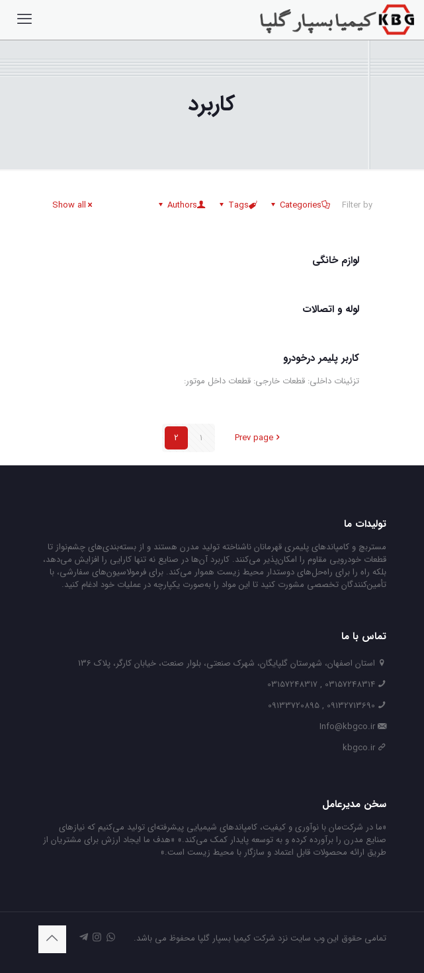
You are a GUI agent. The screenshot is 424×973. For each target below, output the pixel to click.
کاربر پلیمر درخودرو (321, 358)
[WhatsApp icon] (111, 938)
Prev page (258, 438)
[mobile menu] (24, 20)
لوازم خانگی (335, 260)
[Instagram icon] (97, 938)
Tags (237, 205)
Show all (73, 205)
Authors (181, 205)
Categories (299, 205)
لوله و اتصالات (330, 309)
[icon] (83, 938)
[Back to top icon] (52, 939)
